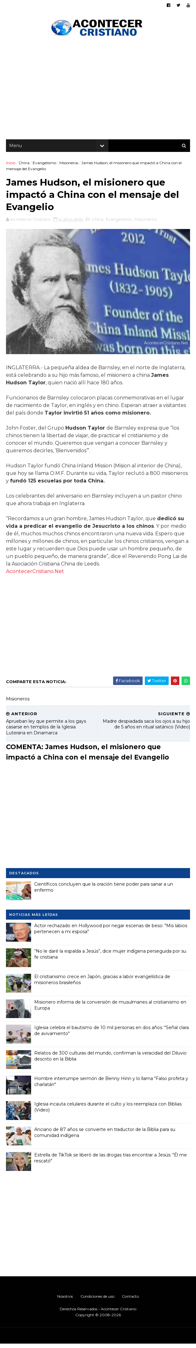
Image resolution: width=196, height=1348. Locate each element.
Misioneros (69, 165)
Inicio (11, 165)
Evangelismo (45, 165)
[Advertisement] (98, 91)
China (24, 165)
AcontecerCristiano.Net (35, 575)
